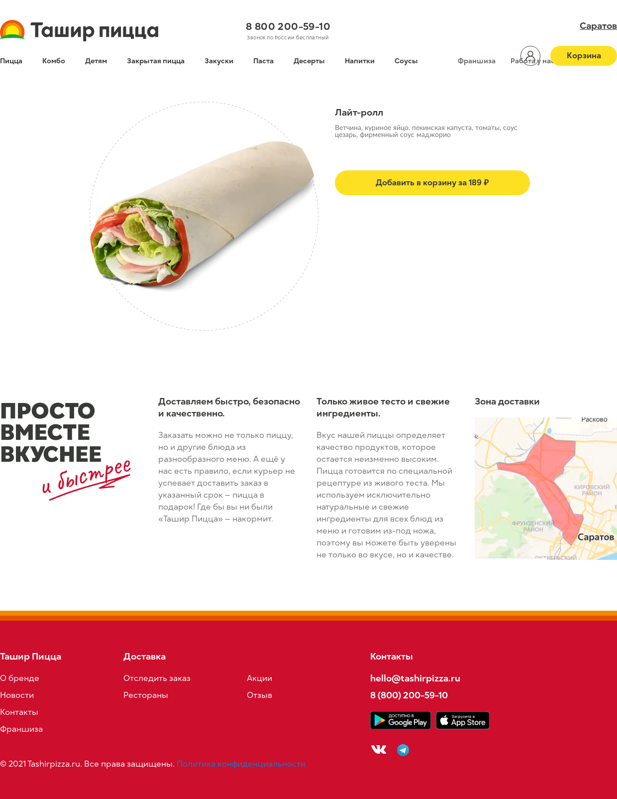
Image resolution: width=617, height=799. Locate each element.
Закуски (219, 61)
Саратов (598, 26)
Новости (17, 695)
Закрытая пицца (156, 61)
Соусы (406, 61)
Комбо (53, 61)
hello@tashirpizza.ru (415, 678)
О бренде (19, 678)
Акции (259, 678)
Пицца (11, 61)
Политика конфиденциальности (241, 764)
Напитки (360, 61)
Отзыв (259, 695)
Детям (96, 61)
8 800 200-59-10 (288, 26)
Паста (263, 61)
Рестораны (145, 695)
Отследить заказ (157, 678)
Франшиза (477, 61)
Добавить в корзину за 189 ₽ (432, 182)
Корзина (584, 55)
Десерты (309, 61)
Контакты (19, 712)
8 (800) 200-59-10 (409, 695)
